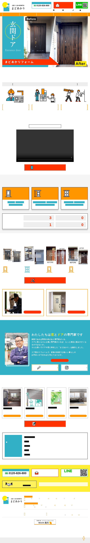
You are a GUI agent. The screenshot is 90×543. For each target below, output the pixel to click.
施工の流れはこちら (32, 312)
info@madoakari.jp (55, 531)
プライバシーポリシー (41, 534)
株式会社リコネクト (51, 541)
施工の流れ (62, 14)
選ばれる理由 (11, 14)
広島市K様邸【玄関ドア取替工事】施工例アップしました (56, 441)
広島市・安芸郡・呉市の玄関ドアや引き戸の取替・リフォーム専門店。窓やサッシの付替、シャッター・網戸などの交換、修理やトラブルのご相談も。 (32, 0)
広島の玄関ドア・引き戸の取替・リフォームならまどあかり (46, 539)
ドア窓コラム (66, 10)
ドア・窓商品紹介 (28, 14)
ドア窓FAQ (56, 10)
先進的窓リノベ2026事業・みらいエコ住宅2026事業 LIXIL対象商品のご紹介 (63, 455)
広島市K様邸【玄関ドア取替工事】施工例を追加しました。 (62, 437)
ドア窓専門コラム (8, 408)
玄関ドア (11, 267)
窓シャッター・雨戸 (80, 498)
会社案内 (79, 14)
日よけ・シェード (36, 267)
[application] (45, 146)
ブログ (75, 10)
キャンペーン (84, 10)
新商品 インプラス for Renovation (76, 411)
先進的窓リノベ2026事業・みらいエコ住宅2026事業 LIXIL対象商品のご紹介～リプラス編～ (62, 450)
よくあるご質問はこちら (76, 312)
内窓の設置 (59, 498)
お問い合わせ (50, 507)
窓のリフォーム (69, 498)
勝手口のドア (43, 498)
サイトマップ (51, 534)
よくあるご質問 (59, 505)
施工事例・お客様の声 (45, 14)
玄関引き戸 (35, 498)
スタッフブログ (29, 507)
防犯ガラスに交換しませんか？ (55, 411)
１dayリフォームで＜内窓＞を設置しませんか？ (12, 412)
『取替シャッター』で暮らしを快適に (34, 412)
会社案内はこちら (60, 360)
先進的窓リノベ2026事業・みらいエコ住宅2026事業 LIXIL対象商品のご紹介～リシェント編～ (63, 446)
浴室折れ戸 (52, 498)
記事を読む (12, 415)
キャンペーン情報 (39, 507)
